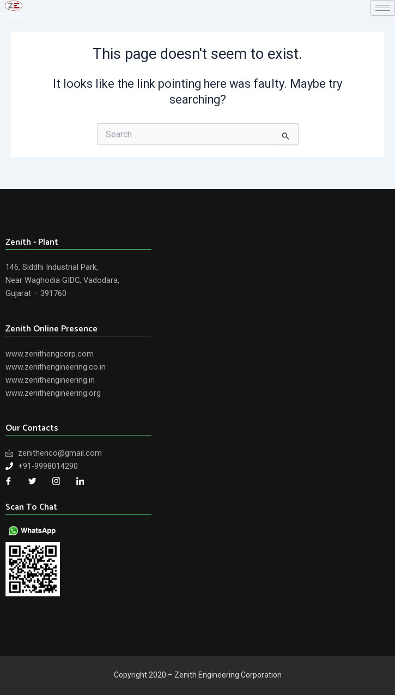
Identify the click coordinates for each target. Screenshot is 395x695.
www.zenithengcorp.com (49, 354)
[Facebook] (8, 481)
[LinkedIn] (80, 481)
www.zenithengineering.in (50, 380)
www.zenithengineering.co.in (55, 367)
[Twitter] (32, 481)
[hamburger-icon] (382, 8)
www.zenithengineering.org (53, 393)
